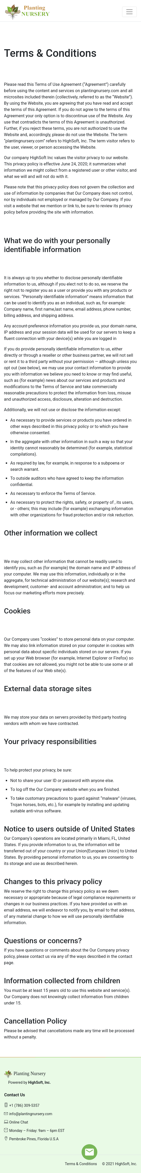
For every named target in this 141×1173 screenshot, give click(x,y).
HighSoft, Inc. (39, 1082)
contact (125, 956)
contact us (40, 956)
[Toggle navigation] (129, 12)
